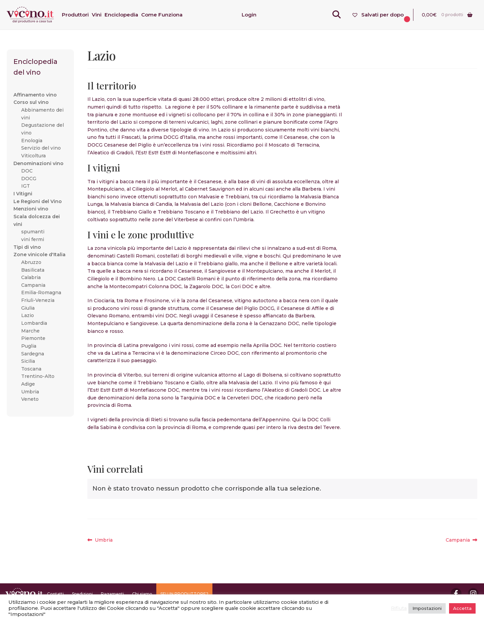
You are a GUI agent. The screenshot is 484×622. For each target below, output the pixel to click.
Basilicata (32, 270)
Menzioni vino (30, 209)
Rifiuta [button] (399, 608)
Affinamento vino (35, 95)
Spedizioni (82, 593)
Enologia (31, 141)
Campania (459, 540)
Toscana (31, 369)
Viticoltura (33, 156)
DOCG (28, 179)
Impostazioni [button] (427, 608)
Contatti (55, 593)
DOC (27, 171)
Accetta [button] (462, 608)
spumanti (32, 232)
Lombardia (34, 323)
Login (249, 14)
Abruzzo (31, 262)
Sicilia (28, 361)
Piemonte (33, 338)
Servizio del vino (41, 148)
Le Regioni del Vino (37, 201)
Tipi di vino (27, 247)
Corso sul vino (31, 102)
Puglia (28, 346)
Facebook (456, 593)
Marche (30, 331)
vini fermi (32, 239)
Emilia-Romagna (41, 292)
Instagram (473, 593)
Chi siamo (142, 593)
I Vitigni (22, 194)
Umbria (103, 540)
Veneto (30, 399)
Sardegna (32, 354)
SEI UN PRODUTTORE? (184, 593)
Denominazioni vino (38, 163)
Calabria (31, 277)
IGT (25, 186)
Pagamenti (112, 593)
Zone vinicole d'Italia (39, 254)
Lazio (27, 315)
